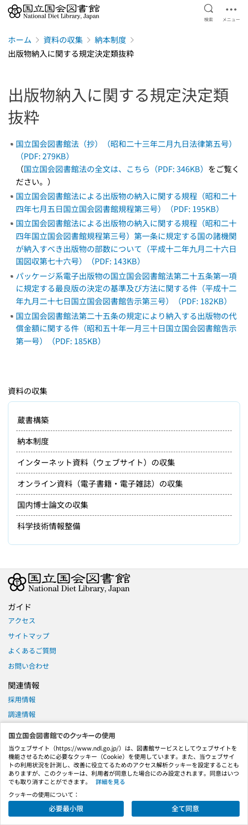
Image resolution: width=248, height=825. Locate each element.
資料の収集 (63, 39)
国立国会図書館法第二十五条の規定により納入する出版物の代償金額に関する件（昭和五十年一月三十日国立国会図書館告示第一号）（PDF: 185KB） (126, 328)
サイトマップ (28, 636)
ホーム (20, 39)
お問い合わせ (28, 666)
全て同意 (185, 808)
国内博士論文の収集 (52, 504)
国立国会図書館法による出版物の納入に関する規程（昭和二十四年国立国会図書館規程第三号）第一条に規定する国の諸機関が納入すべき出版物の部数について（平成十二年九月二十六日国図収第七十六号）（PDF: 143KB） (126, 242)
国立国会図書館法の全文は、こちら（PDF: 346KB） (116, 169)
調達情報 (21, 714)
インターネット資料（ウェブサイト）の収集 (96, 462)
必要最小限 (66, 808)
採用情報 (21, 699)
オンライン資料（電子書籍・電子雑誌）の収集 (100, 483)
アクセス (21, 620)
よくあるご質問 (32, 650)
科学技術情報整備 (48, 526)
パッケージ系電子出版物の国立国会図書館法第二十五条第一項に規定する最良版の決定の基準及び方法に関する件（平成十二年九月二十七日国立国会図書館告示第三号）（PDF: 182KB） (126, 288)
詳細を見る (110, 781)
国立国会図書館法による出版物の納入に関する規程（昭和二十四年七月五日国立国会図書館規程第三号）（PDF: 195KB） (126, 202)
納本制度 (110, 39)
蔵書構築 (33, 420)
